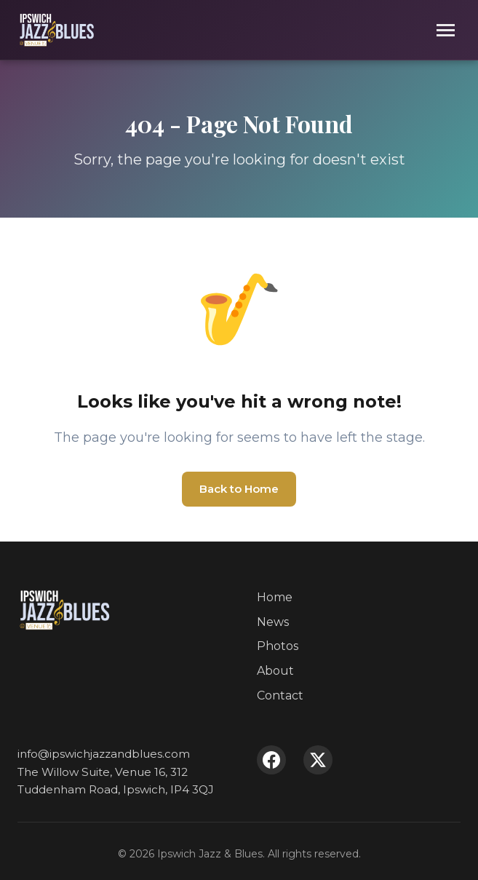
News (273, 622)
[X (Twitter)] (317, 759)
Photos (277, 646)
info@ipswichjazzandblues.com (103, 754)
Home (274, 597)
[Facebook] (271, 759)
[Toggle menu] (446, 30)
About (275, 671)
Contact (280, 695)
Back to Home (239, 489)
